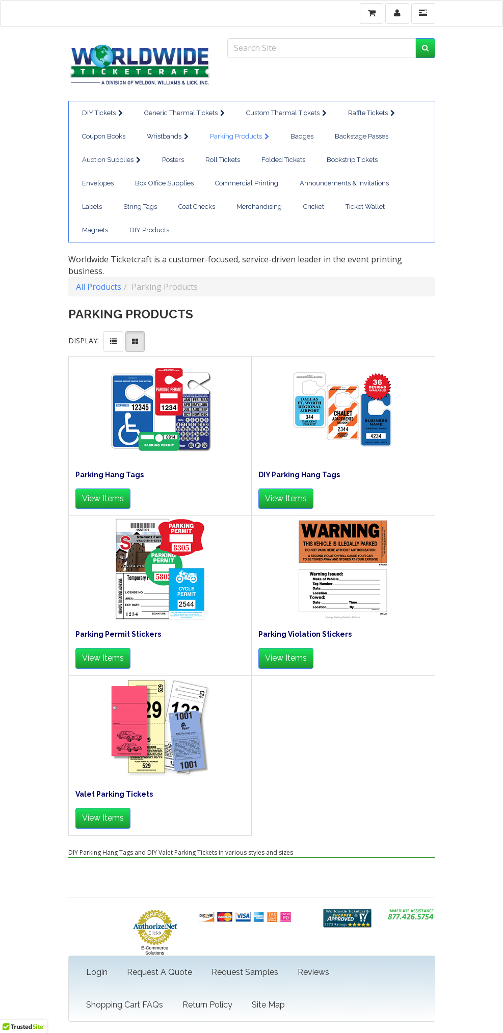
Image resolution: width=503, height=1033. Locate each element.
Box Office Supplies (164, 183)
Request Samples (244, 972)
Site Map (268, 1005)
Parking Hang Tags (109, 475)
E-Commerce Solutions (154, 950)
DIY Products (149, 230)
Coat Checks (196, 206)
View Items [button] (103, 498)
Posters (173, 160)
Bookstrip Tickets (352, 160)
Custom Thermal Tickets (286, 113)
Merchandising (259, 206)
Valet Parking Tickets (114, 794)
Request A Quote (159, 972)
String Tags (140, 206)
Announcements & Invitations (344, 183)
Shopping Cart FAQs (124, 1005)
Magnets (95, 230)
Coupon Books (103, 136)
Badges (301, 136)
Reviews (313, 972)
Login (97, 972)
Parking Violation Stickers (305, 634)
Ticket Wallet (365, 206)
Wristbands (168, 136)
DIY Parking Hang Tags (299, 475)
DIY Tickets (102, 113)
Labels (92, 206)
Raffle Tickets (371, 113)
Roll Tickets (222, 160)
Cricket (313, 206)
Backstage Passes (361, 136)
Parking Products (239, 136)
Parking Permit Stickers (118, 634)
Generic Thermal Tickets (184, 113)
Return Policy (207, 1005)
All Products (98, 286)
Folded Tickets (283, 160)
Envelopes (98, 183)
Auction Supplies (111, 160)
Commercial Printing (246, 183)
